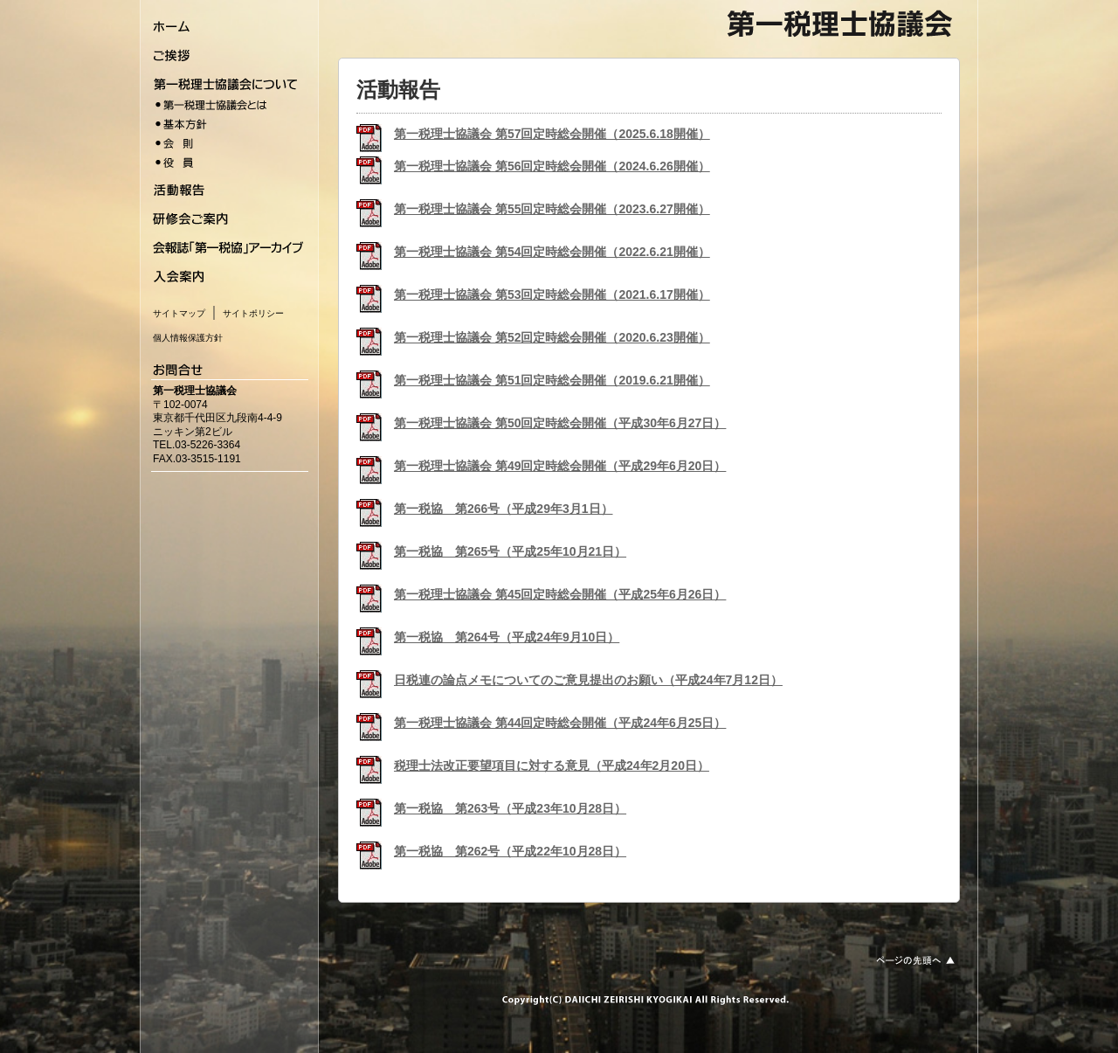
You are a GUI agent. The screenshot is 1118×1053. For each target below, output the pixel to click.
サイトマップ (179, 313)
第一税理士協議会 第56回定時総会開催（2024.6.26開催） (552, 166)
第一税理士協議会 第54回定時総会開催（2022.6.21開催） (552, 252)
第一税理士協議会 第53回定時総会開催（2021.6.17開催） (552, 294)
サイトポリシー (253, 313)
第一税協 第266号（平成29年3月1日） (503, 509)
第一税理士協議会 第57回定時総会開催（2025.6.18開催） (552, 134)
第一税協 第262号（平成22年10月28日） (510, 851)
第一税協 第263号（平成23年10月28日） (510, 808)
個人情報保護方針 (188, 338)
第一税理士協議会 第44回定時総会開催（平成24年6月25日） (560, 723)
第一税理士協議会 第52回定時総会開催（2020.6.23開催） (552, 337)
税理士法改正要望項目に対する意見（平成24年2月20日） (551, 765)
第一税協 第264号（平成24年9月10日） (506, 637)
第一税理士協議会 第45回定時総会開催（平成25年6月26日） (560, 594)
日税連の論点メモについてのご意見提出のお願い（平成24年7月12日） (588, 680)
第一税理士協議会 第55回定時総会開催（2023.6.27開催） (552, 209)
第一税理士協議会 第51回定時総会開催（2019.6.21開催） (552, 380)
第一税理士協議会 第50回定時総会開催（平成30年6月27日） (560, 423)
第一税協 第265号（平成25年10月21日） (510, 551)
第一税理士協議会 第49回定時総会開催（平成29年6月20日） (560, 466)
